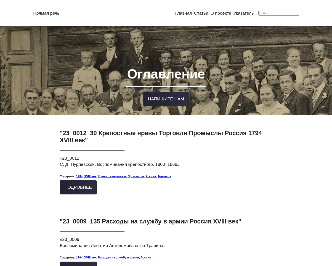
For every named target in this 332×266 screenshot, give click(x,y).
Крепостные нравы (112, 173)
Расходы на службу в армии (118, 254)
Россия (151, 173)
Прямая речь (46, 13)
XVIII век (90, 173)
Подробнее (78, 184)
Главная (183, 13)
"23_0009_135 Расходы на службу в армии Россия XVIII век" (150, 218)
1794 (79, 173)
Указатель (243, 13)
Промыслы (135, 173)
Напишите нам (166, 96)
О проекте (220, 13)
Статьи (201, 13)
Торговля (164, 173)
